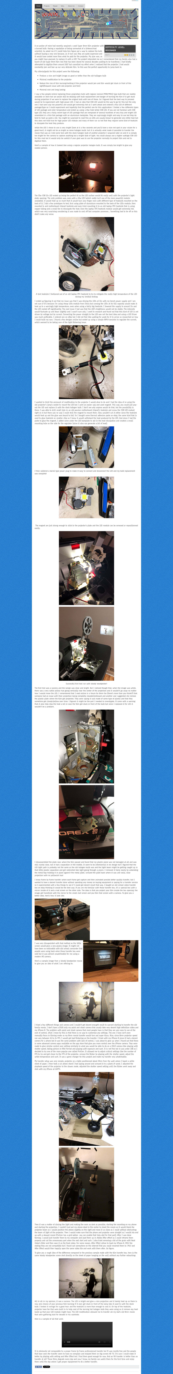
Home (38, 6)
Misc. (63, 6)
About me (71, 6)
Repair (55, 6)
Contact (80, 6)
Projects (47, 6)
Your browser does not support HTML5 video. (87, 1334)
